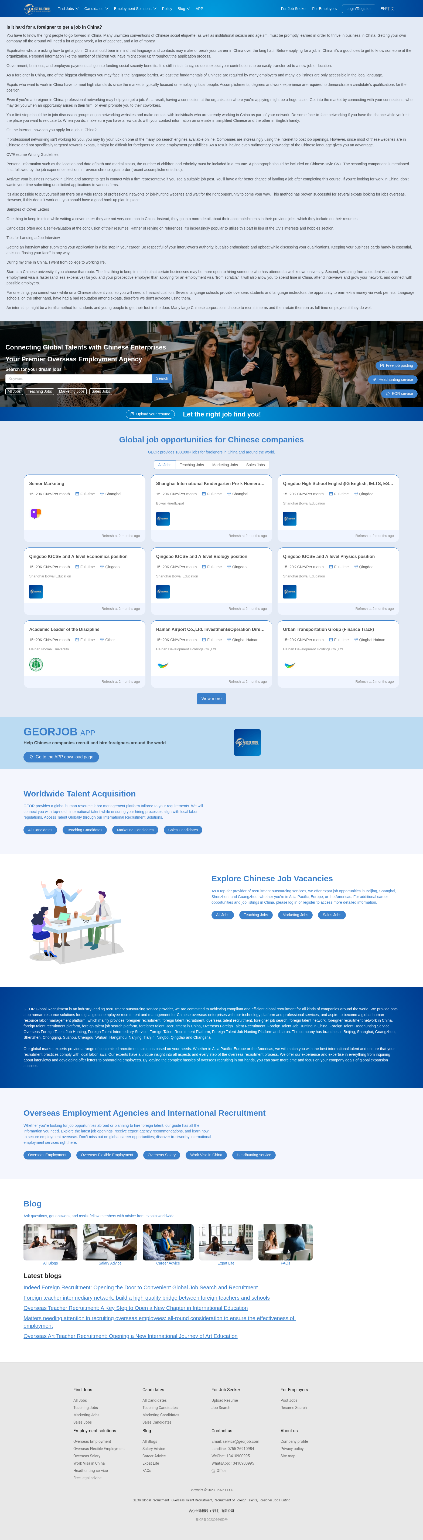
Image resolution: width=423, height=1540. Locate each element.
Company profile (294, 1441)
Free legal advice (87, 1478)
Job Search (221, 1407)
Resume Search (294, 1407)
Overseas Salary (86, 1456)
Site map (288, 1456)
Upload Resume (225, 1400)
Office (219, 1470)
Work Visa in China (89, 1463)
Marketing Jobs (86, 1415)
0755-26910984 (233, 1449)
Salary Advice (153, 1449)
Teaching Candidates (160, 1407)
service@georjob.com (235, 1441)
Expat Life (150, 1463)
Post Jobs (289, 1400)
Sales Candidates (157, 1422)
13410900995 (231, 1456)
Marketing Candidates (160, 1415)
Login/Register (358, 8)
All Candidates (154, 1400)
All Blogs (149, 1441)
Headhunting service (90, 1470)
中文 (390, 8)
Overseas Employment (92, 1441)
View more (211, 698)
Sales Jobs (82, 1422)
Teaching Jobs (85, 1407)
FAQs (146, 1470)
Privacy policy (292, 1449)
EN (383, 8)
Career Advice (154, 1456)
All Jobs (80, 1400)
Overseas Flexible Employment (99, 1449)
